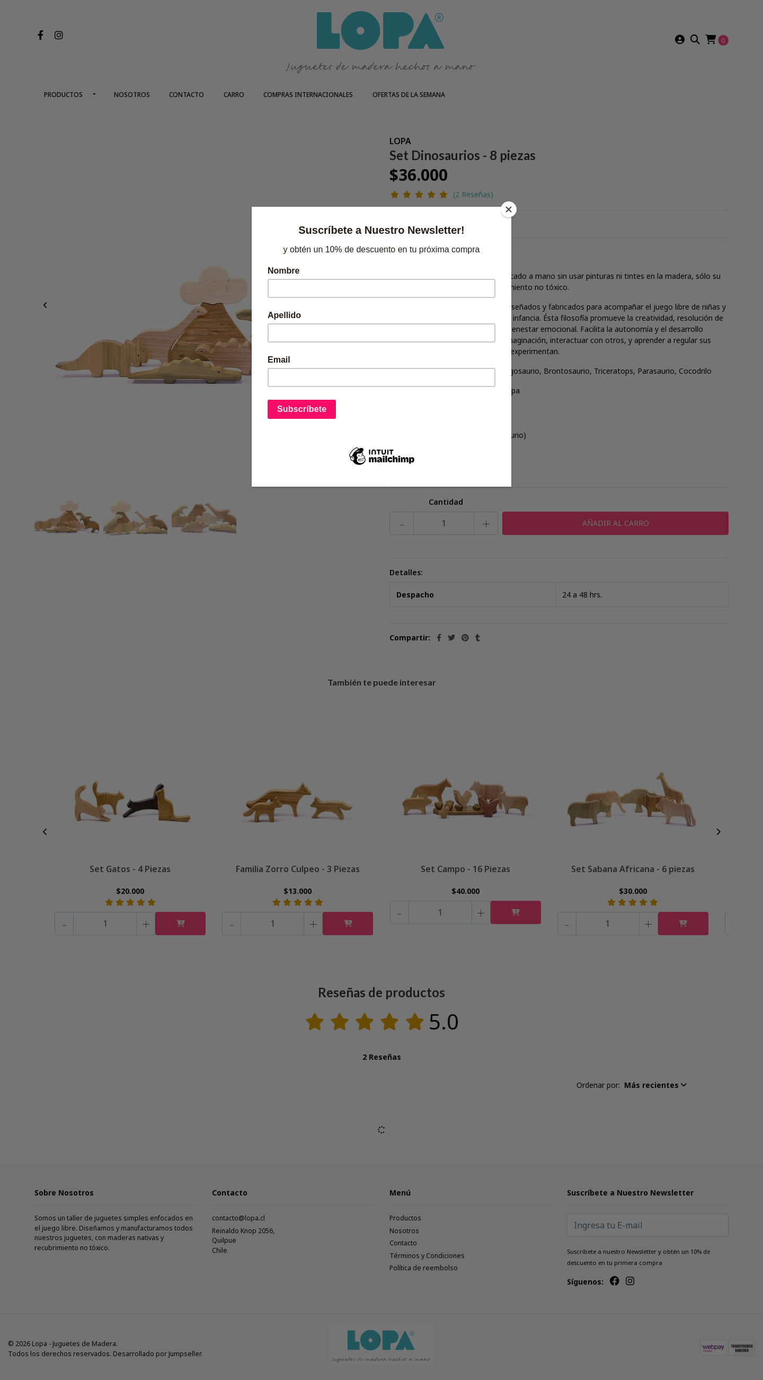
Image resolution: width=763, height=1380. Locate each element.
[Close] (509, 209)
